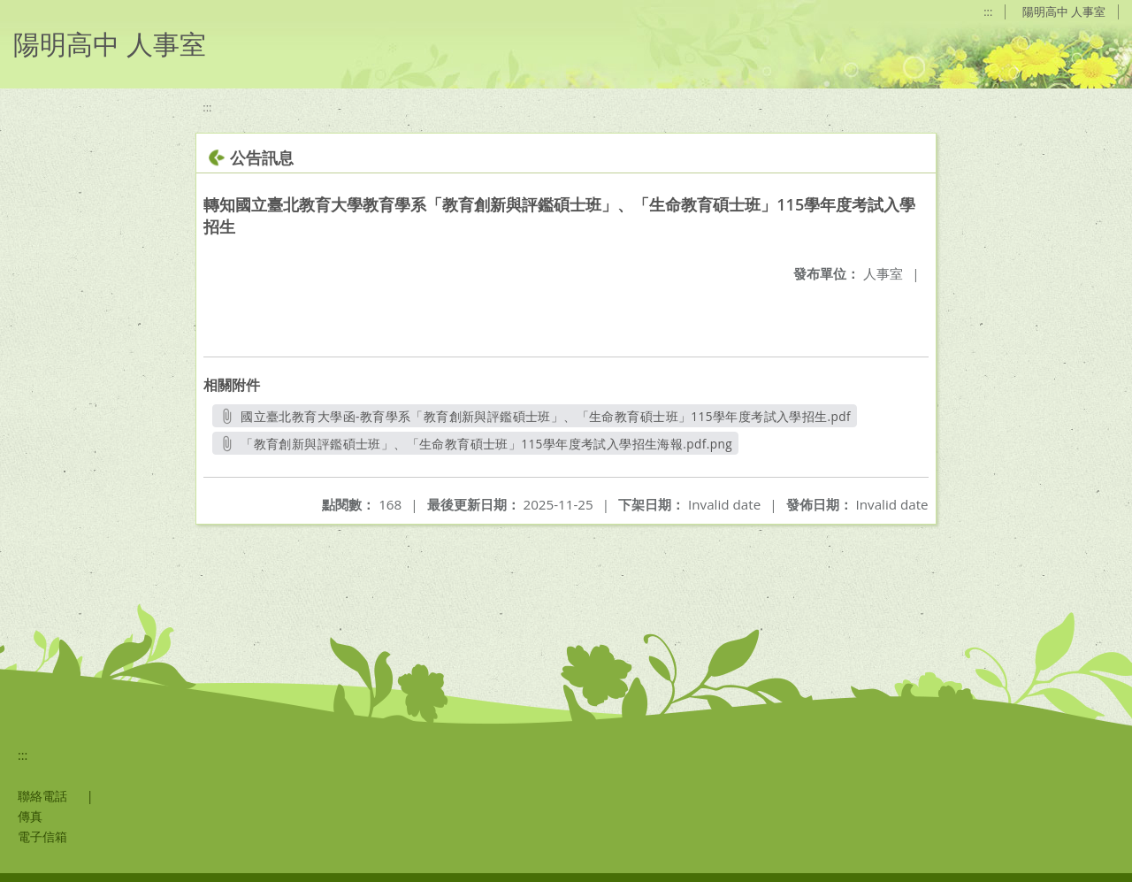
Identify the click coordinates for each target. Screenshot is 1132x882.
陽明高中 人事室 (1063, 11)
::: (987, 11)
